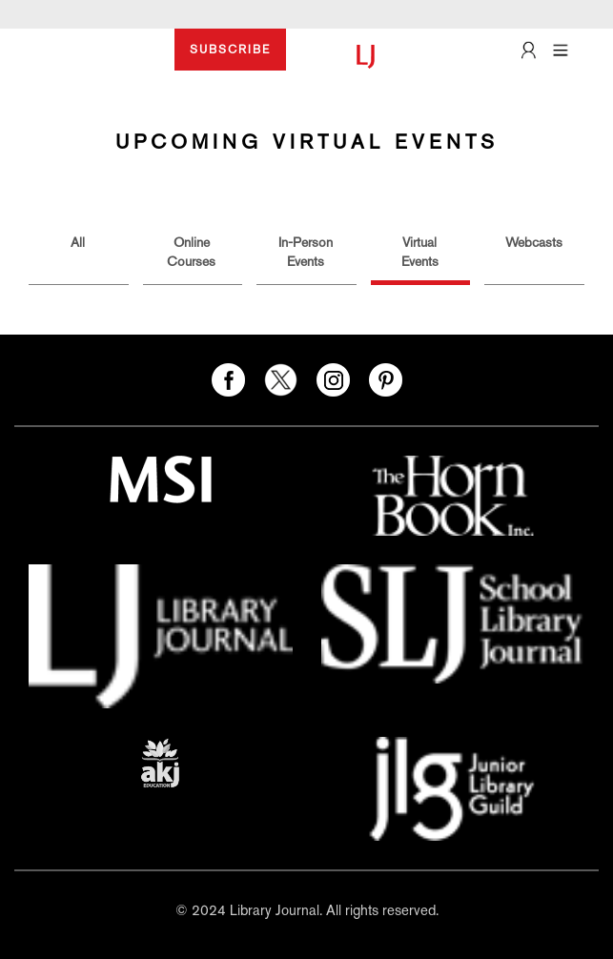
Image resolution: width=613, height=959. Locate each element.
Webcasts (533, 242)
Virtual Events (420, 252)
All (78, 242)
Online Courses (191, 252)
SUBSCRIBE (230, 49)
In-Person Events (305, 252)
